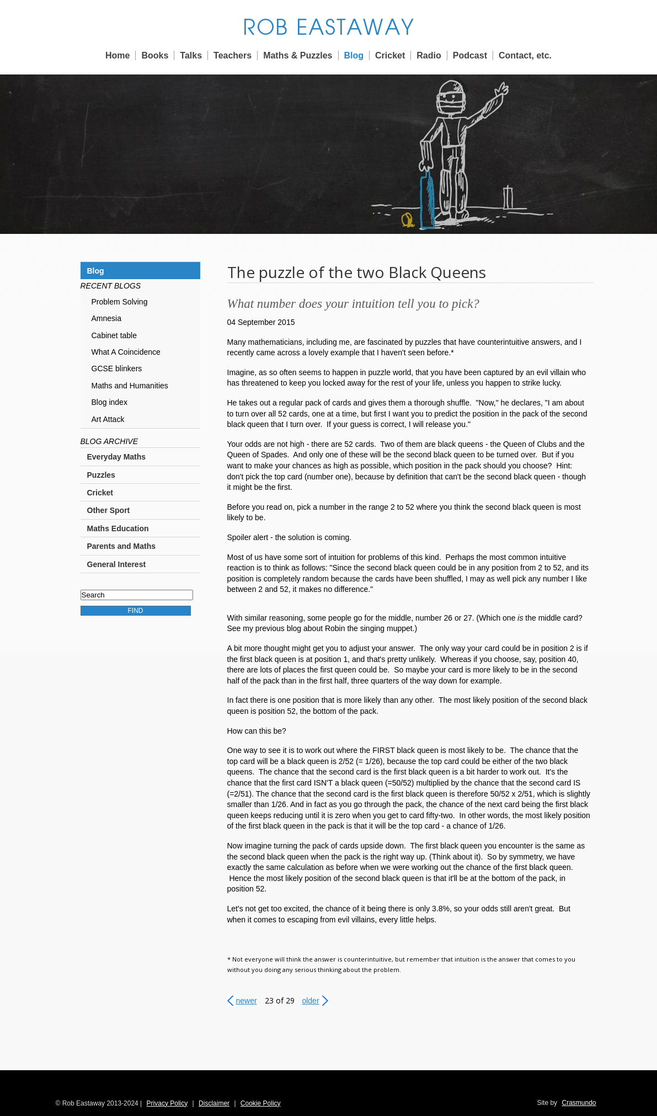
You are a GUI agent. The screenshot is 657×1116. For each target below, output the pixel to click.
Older (310, 1000)
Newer (246, 1000)
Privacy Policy (167, 1103)
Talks (191, 55)
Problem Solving (120, 301)
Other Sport (108, 510)
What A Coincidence (126, 352)
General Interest (116, 564)
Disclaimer (214, 1103)
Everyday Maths (116, 456)
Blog (354, 55)
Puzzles (101, 475)
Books (154, 55)
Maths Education (118, 528)
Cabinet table (114, 335)
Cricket (390, 55)
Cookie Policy (261, 1103)
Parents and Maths (121, 546)
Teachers (232, 55)
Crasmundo (579, 1103)
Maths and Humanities (130, 385)
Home (117, 55)
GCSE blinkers (117, 368)
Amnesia (106, 318)
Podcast (470, 55)
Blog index (109, 402)
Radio (428, 55)
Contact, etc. (525, 55)
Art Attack (108, 419)
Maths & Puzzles (297, 55)
